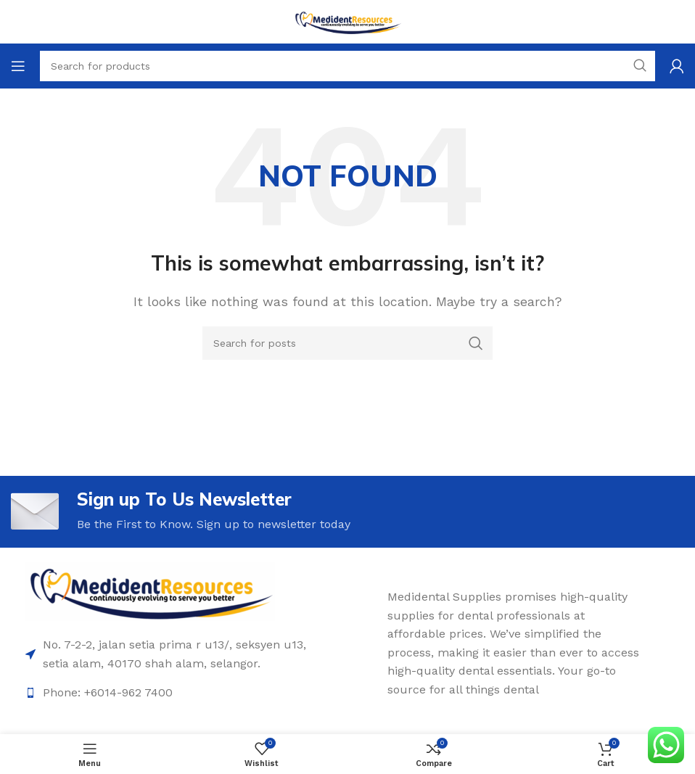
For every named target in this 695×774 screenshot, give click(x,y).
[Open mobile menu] (18, 66)
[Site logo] (347, 21)
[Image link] (150, 591)
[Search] (347, 343)
